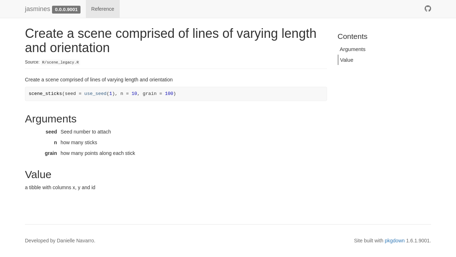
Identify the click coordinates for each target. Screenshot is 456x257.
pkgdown (395, 240)
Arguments (353, 49)
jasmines (37, 8)
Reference (102, 9)
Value (346, 60)
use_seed (95, 93)
